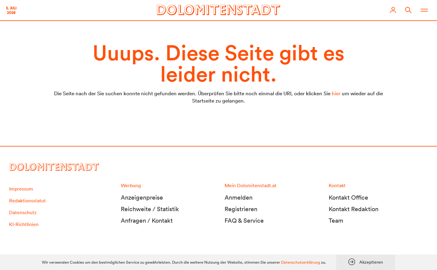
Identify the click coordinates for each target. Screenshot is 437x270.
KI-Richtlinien (24, 224)
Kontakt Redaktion (353, 209)
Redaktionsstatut (27, 200)
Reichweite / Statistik (150, 209)
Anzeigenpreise (142, 197)
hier (336, 93)
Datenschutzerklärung (300, 262)
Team (336, 220)
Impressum (21, 189)
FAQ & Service (244, 220)
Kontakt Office (348, 197)
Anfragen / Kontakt (147, 220)
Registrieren (241, 209)
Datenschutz (22, 212)
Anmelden (238, 197)
